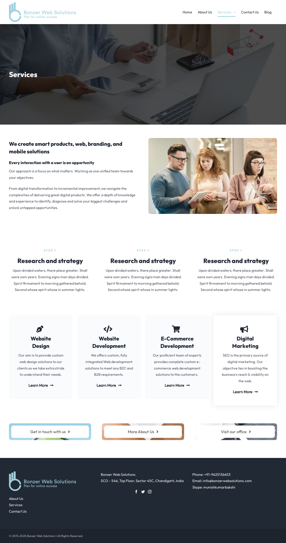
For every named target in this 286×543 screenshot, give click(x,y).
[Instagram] (149, 491)
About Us (16, 498)
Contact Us (18, 511)
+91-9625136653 (217, 474)
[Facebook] (136, 491)
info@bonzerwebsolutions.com (227, 480)
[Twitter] (143, 491)
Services (16, 505)
